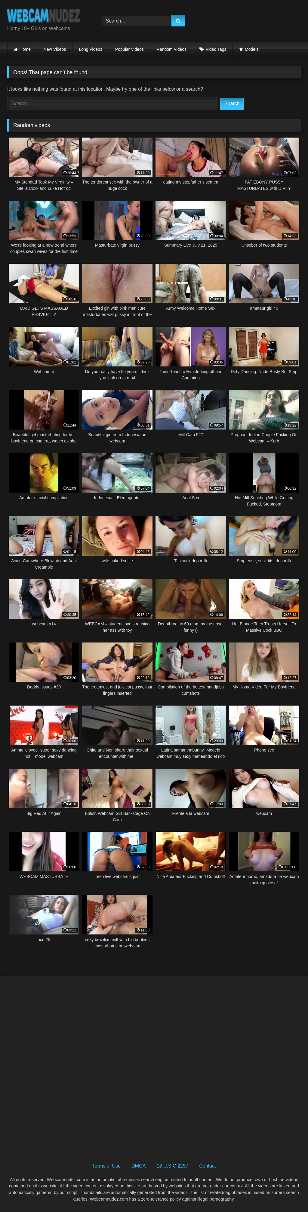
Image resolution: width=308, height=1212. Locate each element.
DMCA (138, 1165)
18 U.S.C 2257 (172, 1165)
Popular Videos (129, 49)
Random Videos (171, 49)
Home (25, 49)
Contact (207, 1165)
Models (251, 49)
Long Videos (90, 49)
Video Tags (216, 49)
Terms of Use (106, 1165)
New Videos (55, 49)
